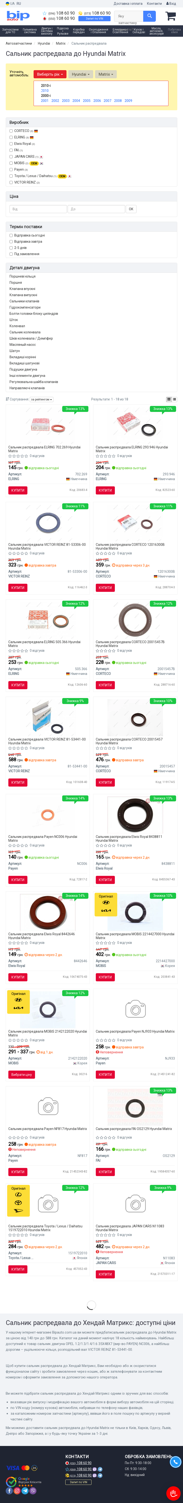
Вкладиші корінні (23, 357)
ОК (131, 209)
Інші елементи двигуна (27, 376)
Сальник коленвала (25, 332)
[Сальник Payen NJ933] (135, 1009)
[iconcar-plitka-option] (169, 399)
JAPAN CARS (26, 156)
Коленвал (17, 326)
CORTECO (24, 131)
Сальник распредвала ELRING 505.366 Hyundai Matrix (44, 643)
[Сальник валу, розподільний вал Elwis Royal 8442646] (48, 912)
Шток (14, 320)
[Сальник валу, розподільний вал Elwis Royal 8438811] (135, 815)
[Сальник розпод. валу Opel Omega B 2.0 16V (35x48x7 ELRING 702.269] (47, 425)
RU (19, 3)
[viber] (32, 1490)
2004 (76, 101)
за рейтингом (41, 399)
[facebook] (9, 1490)
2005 (87, 101)
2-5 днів (18, 248)
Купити (17, 490)
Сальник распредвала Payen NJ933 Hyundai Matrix (135, 1031)
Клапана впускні (22, 289)
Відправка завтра (26, 241)
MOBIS (28, 163)
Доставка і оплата (128, 3)
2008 (118, 101)
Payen (19, 169)
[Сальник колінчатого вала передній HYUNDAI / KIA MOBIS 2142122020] (48, 1009)
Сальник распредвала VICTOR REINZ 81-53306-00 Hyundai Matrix (47, 546)
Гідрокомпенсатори (25, 307)
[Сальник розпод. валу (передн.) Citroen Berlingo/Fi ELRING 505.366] (48, 620)
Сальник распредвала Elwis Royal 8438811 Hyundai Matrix (129, 838)
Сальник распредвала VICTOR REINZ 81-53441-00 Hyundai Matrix (47, 741)
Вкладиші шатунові (25, 363)
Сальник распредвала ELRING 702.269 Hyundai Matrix (44, 449)
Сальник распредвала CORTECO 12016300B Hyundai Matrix (130, 546)
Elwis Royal (22, 144)
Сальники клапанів (24, 301)
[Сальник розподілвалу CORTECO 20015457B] (135, 620)
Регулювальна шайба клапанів (34, 382)
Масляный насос (23, 345)
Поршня (16, 282)
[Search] (149, 16)
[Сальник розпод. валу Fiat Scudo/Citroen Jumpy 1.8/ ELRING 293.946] (135, 425)
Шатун (15, 351)
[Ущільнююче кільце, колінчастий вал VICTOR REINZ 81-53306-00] (47, 523)
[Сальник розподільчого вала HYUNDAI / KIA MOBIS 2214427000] (135, 912)
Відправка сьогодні (27, 235)
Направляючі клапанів (27, 388)
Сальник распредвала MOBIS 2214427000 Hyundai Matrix (135, 936)
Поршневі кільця (23, 276)
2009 (128, 101)
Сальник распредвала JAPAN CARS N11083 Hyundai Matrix (130, 1228)
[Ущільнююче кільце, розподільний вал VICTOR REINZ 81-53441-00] (48, 717)
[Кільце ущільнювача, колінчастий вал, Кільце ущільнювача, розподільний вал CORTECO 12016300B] (135, 523)
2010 (45, 91)
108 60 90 (59, 13)
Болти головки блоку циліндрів (34, 313)
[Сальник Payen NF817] (47, 1107)
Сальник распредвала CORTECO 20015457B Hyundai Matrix (130, 643)
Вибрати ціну (21, 1075)
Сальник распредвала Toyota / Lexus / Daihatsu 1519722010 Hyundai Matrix (45, 1228)
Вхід (171, 3)
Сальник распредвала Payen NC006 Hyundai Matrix (42, 838)
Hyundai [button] (81, 74)
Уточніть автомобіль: (19, 73)
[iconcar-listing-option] (174, 399)
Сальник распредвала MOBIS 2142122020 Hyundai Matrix (47, 1033)
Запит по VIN (94, 18)
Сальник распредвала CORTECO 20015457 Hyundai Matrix (129, 741)
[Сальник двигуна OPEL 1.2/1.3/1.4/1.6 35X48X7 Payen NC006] (47, 815)
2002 (55, 101)
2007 (107, 101)
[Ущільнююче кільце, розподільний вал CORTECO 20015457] (135, 717)
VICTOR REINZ (25, 182)
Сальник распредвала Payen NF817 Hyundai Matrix (47, 1129)
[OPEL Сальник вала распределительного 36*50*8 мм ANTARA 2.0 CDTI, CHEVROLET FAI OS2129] (135, 1107)
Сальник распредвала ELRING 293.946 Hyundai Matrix (132, 449)
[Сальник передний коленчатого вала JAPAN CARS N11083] (135, 1204)
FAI (16, 150)
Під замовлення (24, 254)
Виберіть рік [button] (50, 74)
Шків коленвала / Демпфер (31, 338)
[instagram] (17, 1490)
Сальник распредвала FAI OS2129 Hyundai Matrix (134, 1129)
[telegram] (25, 1490)
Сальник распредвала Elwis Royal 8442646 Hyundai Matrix (41, 936)
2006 (97, 101)
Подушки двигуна (23, 369)
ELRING (22, 137)
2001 (45, 101)
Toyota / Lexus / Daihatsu (40, 176)
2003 (66, 101)
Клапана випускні (23, 295)
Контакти (154, 3)
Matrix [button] (106, 74)
